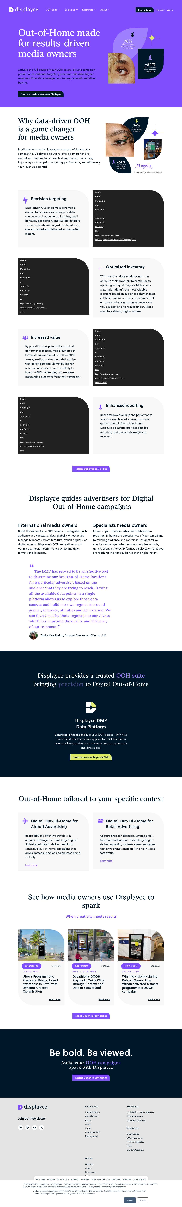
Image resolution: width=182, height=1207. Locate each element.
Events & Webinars (135, 1149)
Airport (88, 1120)
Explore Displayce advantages (91, 1077)
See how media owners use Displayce (41, 94)
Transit (88, 1128)
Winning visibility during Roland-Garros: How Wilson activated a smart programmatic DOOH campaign (140, 984)
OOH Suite (51, 9)
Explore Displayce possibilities (91, 468)
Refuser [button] (143, 1200)
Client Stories (133, 1133)
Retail (88, 1124)
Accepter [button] (130, 1200)
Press (129, 1145)
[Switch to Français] (160, 10)
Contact (88, 1176)
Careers (88, 1168)
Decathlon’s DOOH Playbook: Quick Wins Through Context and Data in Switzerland (88, 982)
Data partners (91, 1136)
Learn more (31, 865)
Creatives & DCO (93, 1132)
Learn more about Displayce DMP (91, 757)
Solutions (70, 9)
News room (90, 1172)
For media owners (135, 1116)
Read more (54, 999)
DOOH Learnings (135, 1137)
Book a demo (144, 9)
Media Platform (92, 1112)
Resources (87, 9)
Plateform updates (135, 1141)
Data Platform (91, 1116)
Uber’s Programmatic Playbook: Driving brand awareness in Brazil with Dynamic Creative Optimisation (40, 984)
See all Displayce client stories (91, 1015)
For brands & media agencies (140, 1112)
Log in (170, 9)
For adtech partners (136, 1120)
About (103, 9)
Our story (89, 1164)
